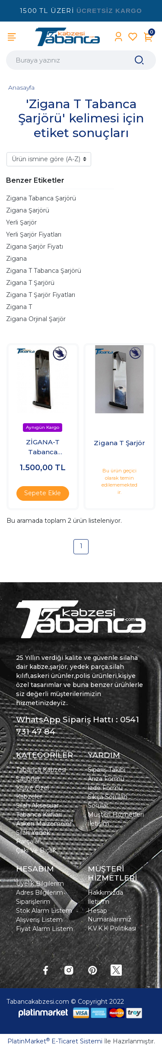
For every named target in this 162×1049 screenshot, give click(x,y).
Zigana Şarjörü (27, 210)
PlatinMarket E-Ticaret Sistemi (54, 1041)
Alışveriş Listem (39, 920)
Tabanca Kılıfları (39, 814)
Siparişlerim (33, 901)
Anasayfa (21, 87)
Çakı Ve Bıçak (36, 850)
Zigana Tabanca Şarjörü (41, 198)
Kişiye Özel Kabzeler (32, 792)
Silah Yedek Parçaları (33, 837)
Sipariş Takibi (106, 770)
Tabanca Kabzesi (41, 770)
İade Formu (105, 788)
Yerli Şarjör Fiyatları (33, 234)
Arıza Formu (106, 779)
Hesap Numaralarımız (109, 915)
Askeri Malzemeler (44, 823)
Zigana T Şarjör (119, 443)
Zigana (16, 258)
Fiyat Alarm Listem (44, 929)
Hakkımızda (105, 892)
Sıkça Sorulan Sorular (107, 801)
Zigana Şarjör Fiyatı (34, 246)
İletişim (98, 823)
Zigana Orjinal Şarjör (36, 319)
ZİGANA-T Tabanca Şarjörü (43, 447)
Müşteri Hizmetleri (116, 814)
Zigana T (19, 307)
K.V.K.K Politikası (112, 928)
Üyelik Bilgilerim (40, 883)
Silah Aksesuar (37, 805)
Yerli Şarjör (21, 222)
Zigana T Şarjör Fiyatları (40, 295)
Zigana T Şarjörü (30, 283)
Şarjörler (28, 779)
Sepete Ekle (42, 493)
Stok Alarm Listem (44, 911)
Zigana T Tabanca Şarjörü (43, 271)
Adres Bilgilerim (39, 892)
